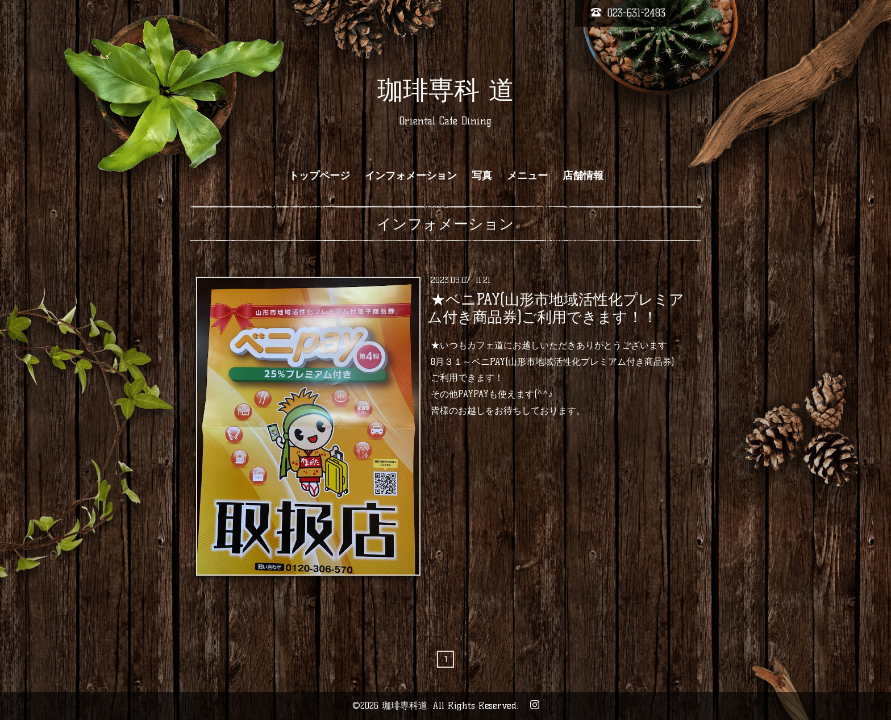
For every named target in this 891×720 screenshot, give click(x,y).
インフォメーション (411, 175)
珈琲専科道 (404, 705)
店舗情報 (583, 175)
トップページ (319, 175)
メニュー (527, 175)
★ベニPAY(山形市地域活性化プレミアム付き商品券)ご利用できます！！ (555, 308)
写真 (482, 175)
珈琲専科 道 (445, 89)
